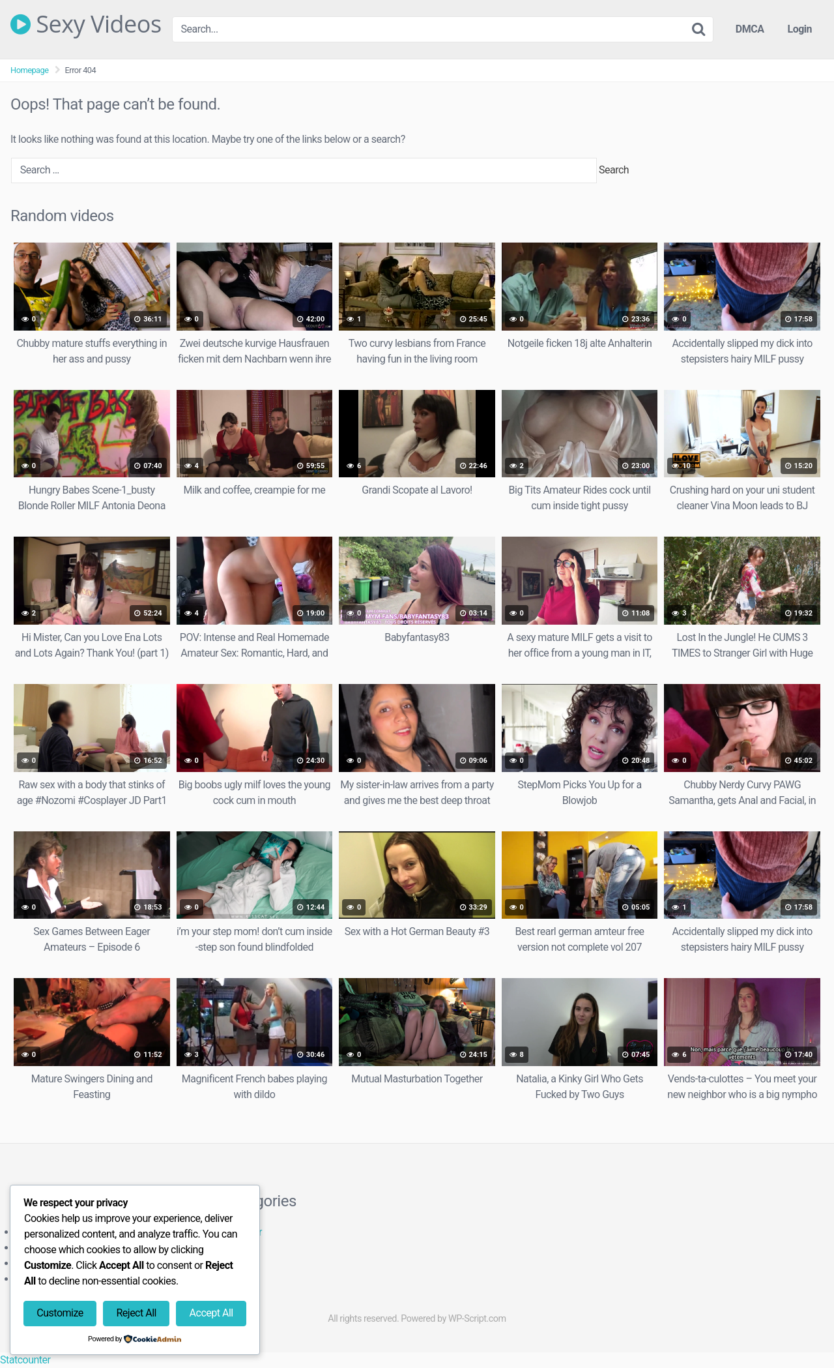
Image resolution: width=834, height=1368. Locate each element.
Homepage (29, 70)
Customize (59, 1313)
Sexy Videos (86, 24)
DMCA (750, 29)
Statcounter (25, 1360)
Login (799, 29)
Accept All (211, 1313)
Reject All (136, 1313)
